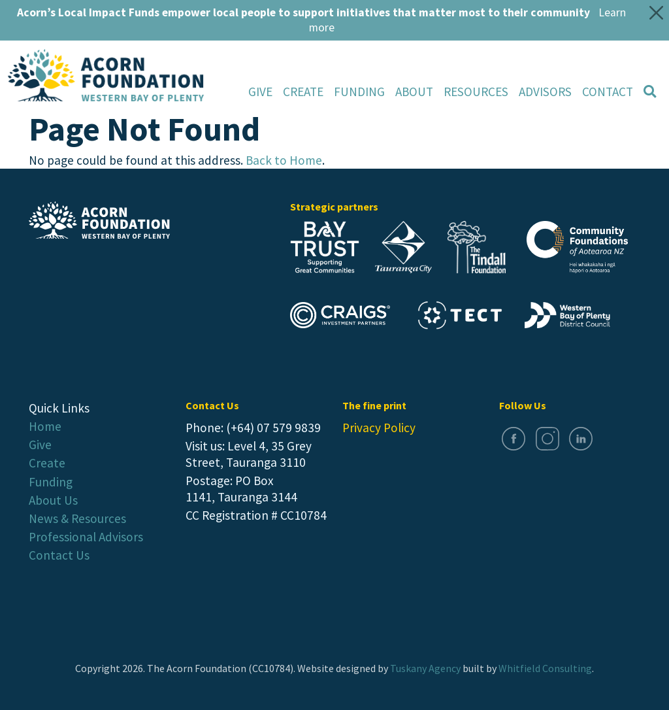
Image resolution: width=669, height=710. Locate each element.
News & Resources (77, 518)
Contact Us (59, 555)
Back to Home (284, 160)
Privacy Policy (379, 427)
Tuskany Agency (425, 668)
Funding (359, 91)
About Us (53, 500)
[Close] (656, 12)
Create (303, 91)
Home (45, 426)
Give (260, 91)
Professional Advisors (86, 537)
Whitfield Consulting (545, 668)
